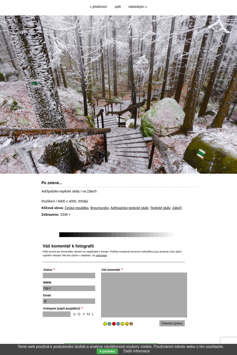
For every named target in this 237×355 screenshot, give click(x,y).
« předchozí (98, 7)
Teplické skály (160, 208)
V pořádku (107, 351)
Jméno (47, 269)
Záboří (177, 208)
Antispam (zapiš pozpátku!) (61, 308)
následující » (137, 7)
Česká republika (76, 208)
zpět (118, 7)
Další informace (136, 351)
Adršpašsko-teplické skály (129, 208)
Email (47, 295)
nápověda (101, 255)
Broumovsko (99, 208)
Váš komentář (110, 269)
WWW (47, 282)
